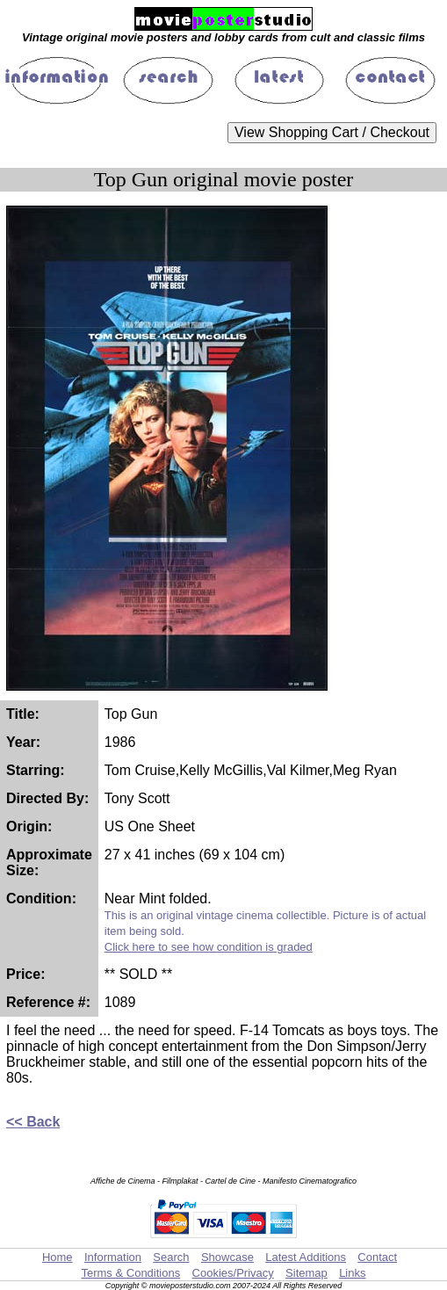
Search (171, 1257)
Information (112, 1257)
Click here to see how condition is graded (209, 946)
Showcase (227, 1257)
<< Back (33, 1121)
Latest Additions (305, 1257)
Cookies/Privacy (233, 1272)
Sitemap (306, 1272)
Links (352, 1272)
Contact (377, 1257)
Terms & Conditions (130, 1272)
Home (57, 1257)
